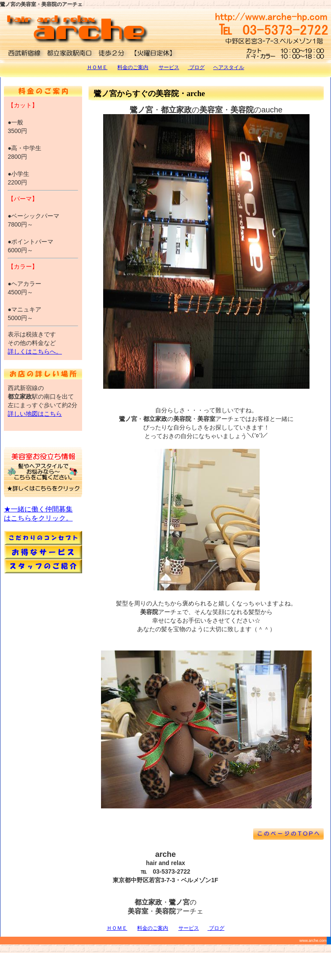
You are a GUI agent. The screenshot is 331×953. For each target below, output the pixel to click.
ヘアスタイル (228, 67)
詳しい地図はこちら (35, 413)
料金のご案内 (132, 67)
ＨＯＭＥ (97, 67)
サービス (169, 67)
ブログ (196, 67)
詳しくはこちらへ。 (35, 351)
